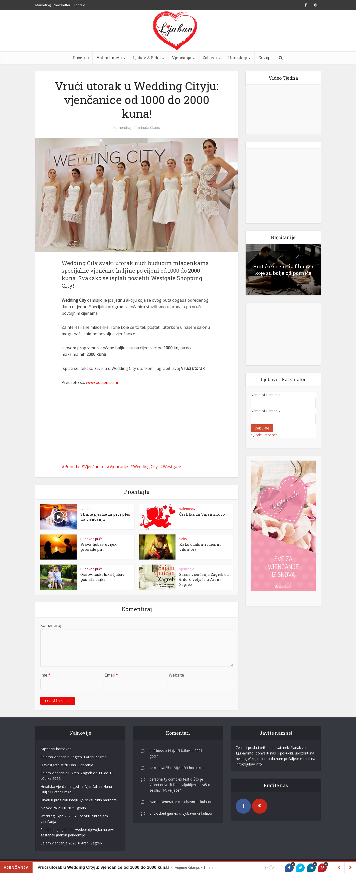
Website (176, 675)
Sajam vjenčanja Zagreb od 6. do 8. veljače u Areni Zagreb (204, 579)
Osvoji (264, 57)
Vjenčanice (94, 466)
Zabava (210, 57)
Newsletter (62, 5)
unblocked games (163, 813)
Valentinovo (109, 57)
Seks (183, 538)
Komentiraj (122, 127)
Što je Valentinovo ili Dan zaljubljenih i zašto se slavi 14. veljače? (179, 785)
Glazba (85, 508)
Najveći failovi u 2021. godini (64, 808)
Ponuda (72, 466)
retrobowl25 (159, 767)
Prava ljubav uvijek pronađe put (98, 547)
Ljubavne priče (91, 538)
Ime (45, 675)
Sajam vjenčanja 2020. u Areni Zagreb (71, 843)
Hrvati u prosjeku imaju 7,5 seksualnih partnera (79, 800)
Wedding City (145, 466)
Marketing (43, 5)
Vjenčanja (181, 57)
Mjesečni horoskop (56, 748)
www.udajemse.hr (102, 382)
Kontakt (79, 5)
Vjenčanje (119, 466)
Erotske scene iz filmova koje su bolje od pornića (283, 269)
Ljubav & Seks (146, 57)
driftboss (156, 750)
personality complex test (169, 779)
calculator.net (266, 434)
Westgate (172, 466)
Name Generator (163, 801)
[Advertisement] (136, 424)
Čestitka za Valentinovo (202, 514)
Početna (81, 57)
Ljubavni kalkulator (196, 801)
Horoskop (237, 57)
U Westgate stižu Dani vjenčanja (67, 764)
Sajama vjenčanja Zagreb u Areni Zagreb (74, 756)
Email (111, 675)
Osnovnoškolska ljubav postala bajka (102, 577)
